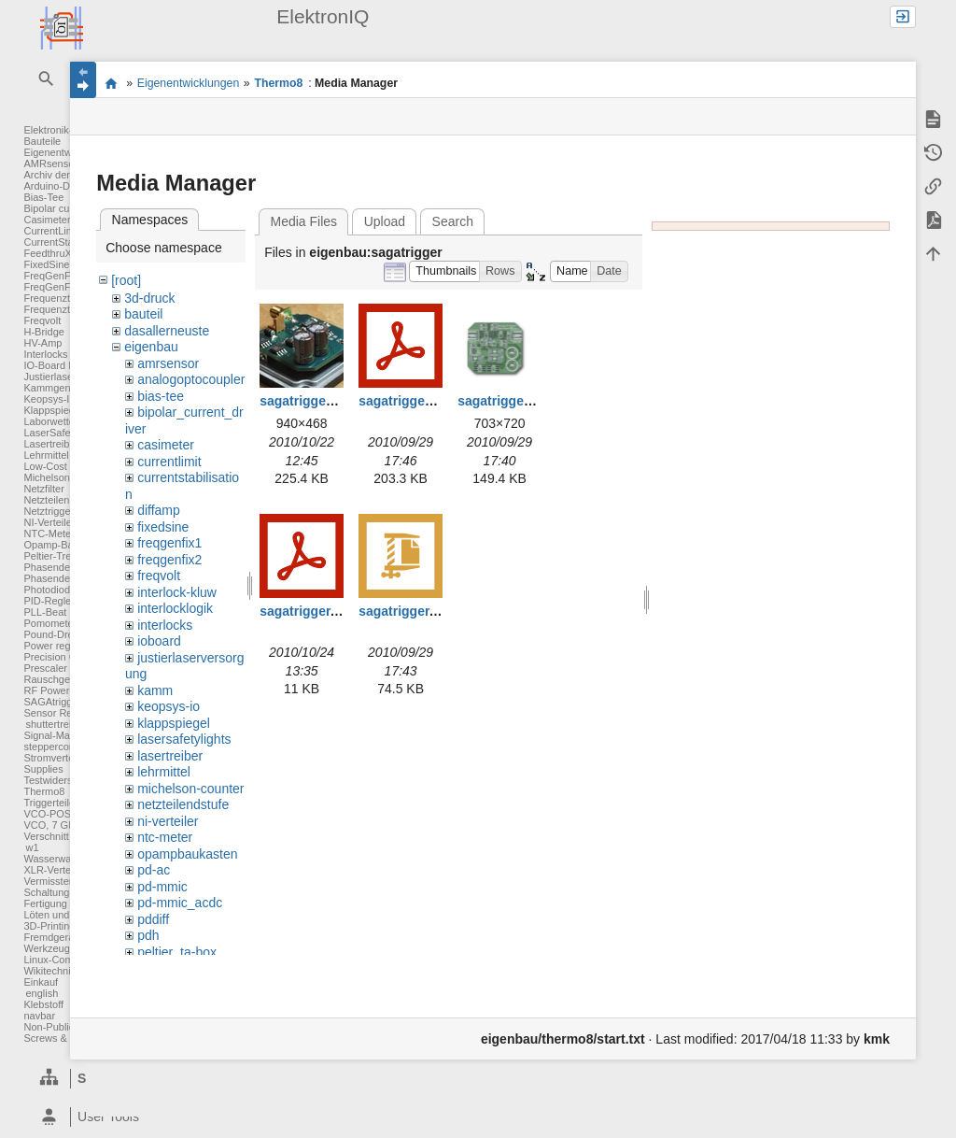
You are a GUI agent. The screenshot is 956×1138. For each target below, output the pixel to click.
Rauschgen (49, 679)
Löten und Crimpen (67, 914)
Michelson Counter (66, 477)
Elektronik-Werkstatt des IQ (110, 83)
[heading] (133, 1117)
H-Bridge (43, 331)
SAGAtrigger (52, 701)
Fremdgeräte (52, 937)
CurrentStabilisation (68, 242)
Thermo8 (43, 791)
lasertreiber (170, 755)
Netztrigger (48, 511)
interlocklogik (175, 608)
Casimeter (46, 219)
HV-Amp (42, 343)
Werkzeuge (49, 948)
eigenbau (151, 346)
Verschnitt (45, 836)
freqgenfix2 (169, 559)
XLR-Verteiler (53, 869)
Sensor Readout (60, 712)
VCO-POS (47, 813)
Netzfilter (43, 488)
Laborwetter (50, 421)
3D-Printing (49, 926)
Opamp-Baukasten (66, 544)
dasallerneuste (166, 330)
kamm (155, 690)
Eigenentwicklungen (188, 83)
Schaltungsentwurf (65, 892)
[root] (126, 280)
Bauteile (42, 141)
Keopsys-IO (50, 399)
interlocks (164, 625)
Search (452, 221)
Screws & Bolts (57, 1038)
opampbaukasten (187, 853)
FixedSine (46, 264)
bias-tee (160, 396)
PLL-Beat (44, 612)
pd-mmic (162, 886)
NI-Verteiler (49, 522)
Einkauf (40, 982)
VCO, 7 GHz (51, 825)
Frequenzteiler (56, 298)
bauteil (143, 313)
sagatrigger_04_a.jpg (325, 400)
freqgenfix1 (169, 542)
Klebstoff (43, 1004)
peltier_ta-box (177, 952)
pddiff (153, 919)
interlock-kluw (177, 592)
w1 (31, 847)
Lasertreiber (50, 443)
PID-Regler (48, 600)
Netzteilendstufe (60, 499)
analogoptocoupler (191, 379)
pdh (148, 935)
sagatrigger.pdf (307, 611)
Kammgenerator (60, 387)
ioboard (159, 640)
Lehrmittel (45, 455)
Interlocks (45, 354)
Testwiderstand (57, 780)
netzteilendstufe (183, 804)
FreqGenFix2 (53, 286)
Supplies (43, 769)
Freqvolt (42, 320)
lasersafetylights (184, 739)
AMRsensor (50, 163)
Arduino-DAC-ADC (66, 186)
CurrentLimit (51, 230)
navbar (39, 1015)
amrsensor (168, 363)
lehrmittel (163, 771)
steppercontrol (56, 746)
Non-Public (48, 1026)
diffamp (158, 510)
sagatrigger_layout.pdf (428, 400)
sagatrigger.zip (404, 611)
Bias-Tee (43, 197)
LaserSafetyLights (64, 432)
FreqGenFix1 (53, 275)
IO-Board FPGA (59, 365)
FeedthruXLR (53, 253)
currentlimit (169, 461)
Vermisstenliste (57, 881)
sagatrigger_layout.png (529, 400)
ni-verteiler (167, 821)
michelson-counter (190, 788)
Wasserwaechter (61, 858)
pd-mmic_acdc (179, 902)
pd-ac (153, 869)
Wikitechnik (49, 970)
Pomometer (50, 623)
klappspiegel (173, 723)
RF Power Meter (60, 690)
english (41, 993)
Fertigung (44, 903)
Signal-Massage (60, 735)
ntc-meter (164, 837)
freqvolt (158, 575)
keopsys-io (168, 706)
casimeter (165, 444)
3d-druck (149, 298)
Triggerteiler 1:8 (59, 802)
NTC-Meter (48, 533)
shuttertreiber (55, 724)
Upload (384, 221)
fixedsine (163, 526)
